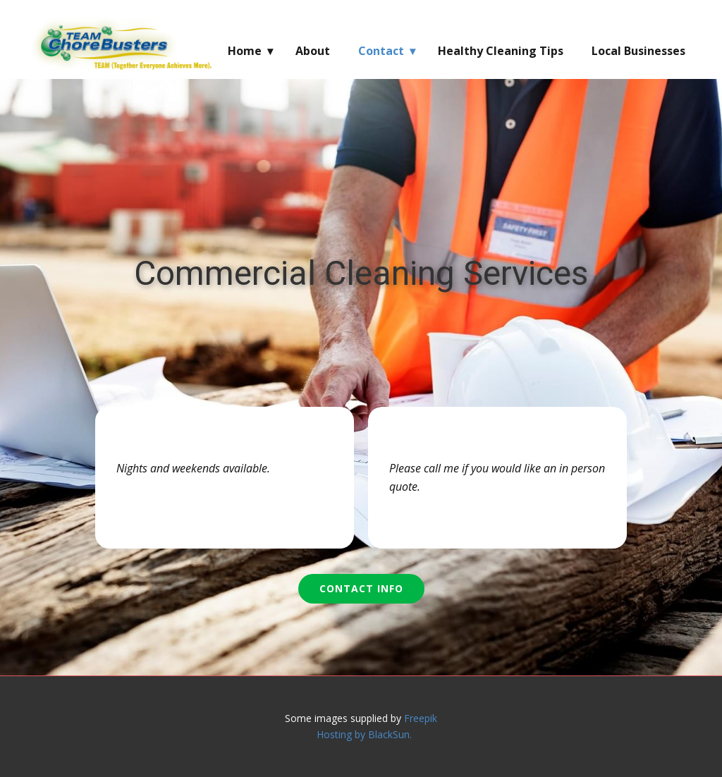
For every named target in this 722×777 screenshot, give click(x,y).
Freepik (420, 718)
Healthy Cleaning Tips (500, 51)
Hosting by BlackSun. (364, 734)
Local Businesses (638, 51)
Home (245, 51)
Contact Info (361, 588)
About (312, 51)
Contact (381, 51)
